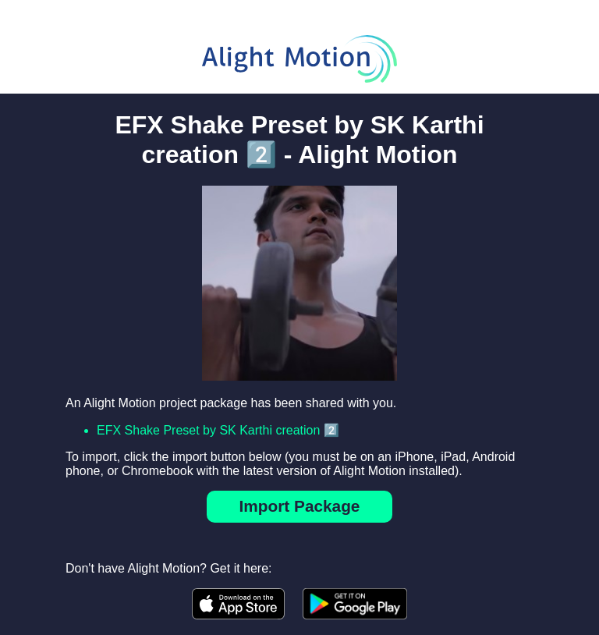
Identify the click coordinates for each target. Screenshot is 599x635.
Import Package (299, 506)
